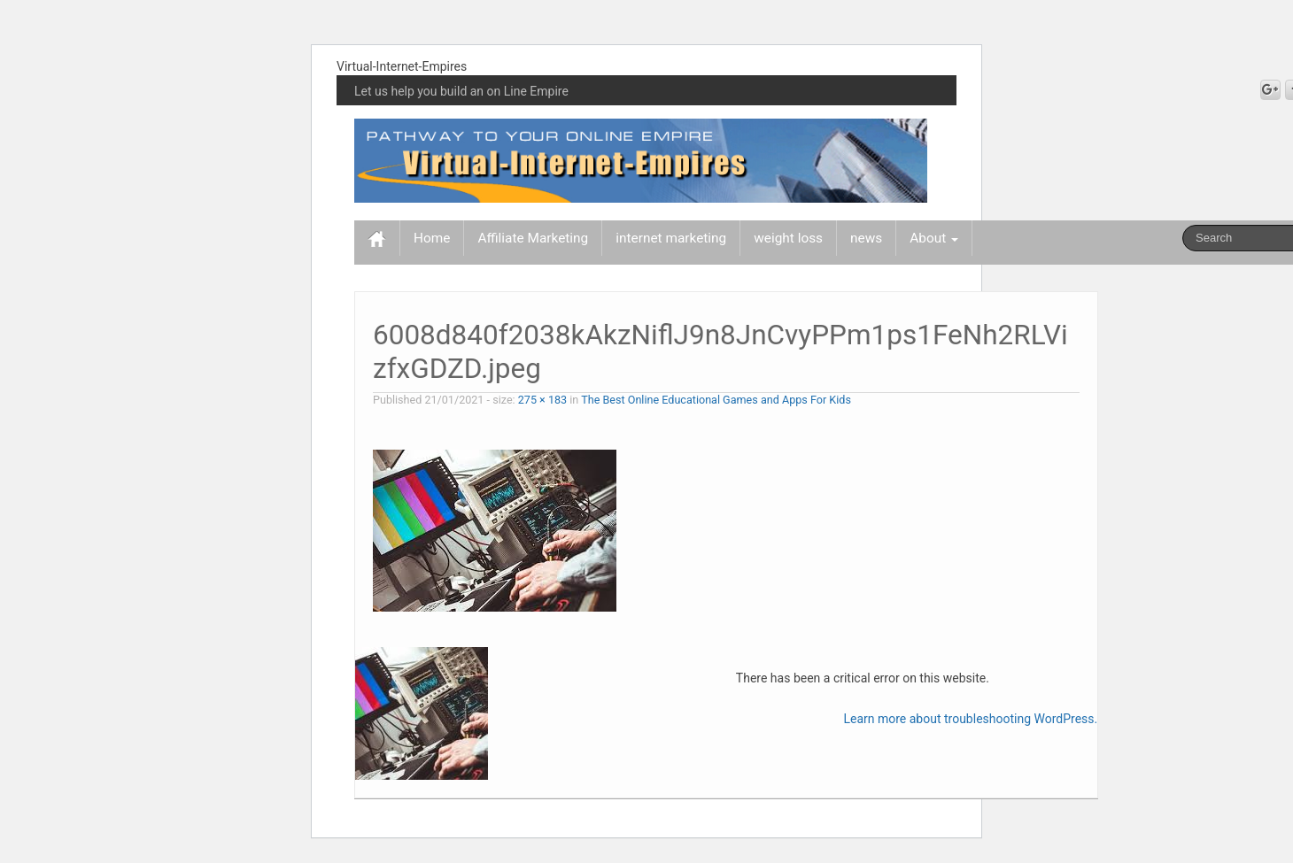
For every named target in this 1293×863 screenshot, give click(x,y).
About (934, 238)
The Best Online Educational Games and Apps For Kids (716, 399)
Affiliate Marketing (532, 238)
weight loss (788, 238)
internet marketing (671, 238)
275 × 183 (542, 399)
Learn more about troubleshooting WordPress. (970, 719)
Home (432, 238)
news (866, 238)
